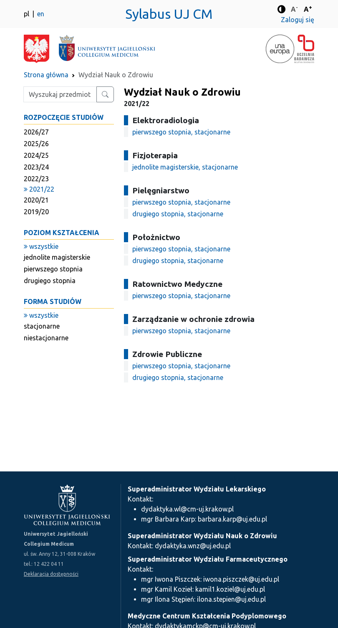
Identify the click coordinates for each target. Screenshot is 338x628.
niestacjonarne (46, 338)
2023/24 (36, 167)
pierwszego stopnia (53, 269)
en (40, 14)
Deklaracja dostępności (51, 574)
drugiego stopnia (50, 280)
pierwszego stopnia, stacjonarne (181, 132)
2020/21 (36, 200)
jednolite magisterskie (57, 257)
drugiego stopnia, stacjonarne (177, 214)
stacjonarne (42, 326)
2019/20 (36, 211)
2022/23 (36, 178)
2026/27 (36, 132)
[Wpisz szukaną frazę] (60, 94)
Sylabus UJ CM (169, 13)
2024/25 (36, 155)
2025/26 (36, 143)
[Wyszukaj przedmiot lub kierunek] (105, 94)
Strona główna (46, 74)
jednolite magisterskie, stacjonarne (185, 167)
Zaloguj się (297, 19)
